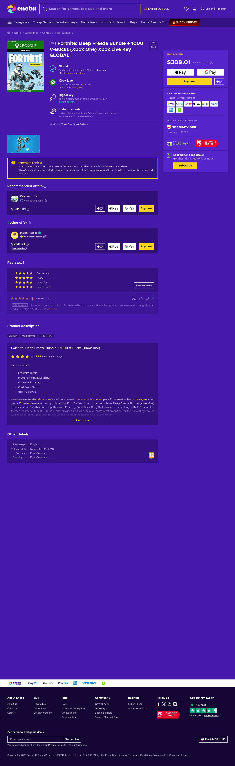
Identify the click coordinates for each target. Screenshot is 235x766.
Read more (82, 420)
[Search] (89, 9)
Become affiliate (103, 713)
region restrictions (75, 73)
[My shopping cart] (194, 9)
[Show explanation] (45, 236)
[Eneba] (21, 8)
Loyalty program (43, 713)
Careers (11, 713)
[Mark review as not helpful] (147, 299)
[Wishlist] (186, 9)
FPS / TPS (46, 336)
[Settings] (156, 9)
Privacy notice (56, 745)
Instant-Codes (28, 233)
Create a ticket (69, 713)
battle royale (139, 399)
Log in (206, 9)
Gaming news (102, 704)
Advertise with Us (137, 708)
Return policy (69, 717)
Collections (40, 708)
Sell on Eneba (135, 704)
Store (17, 33)
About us (12, 704)
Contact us (13, 708)
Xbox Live (86, 84)
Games (46, 33)
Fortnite (24, 403)
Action (13, 336)
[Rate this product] (23, 357)
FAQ (64, 704)
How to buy (40, 704)
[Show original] (134, 298)
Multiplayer (28, 336)
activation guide (74, 88)
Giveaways (101, 708)
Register (221, 9)
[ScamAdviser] (181, 127)
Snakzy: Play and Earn (106, 717)
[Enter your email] (35, 739)
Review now (144, 285)
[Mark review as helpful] (141, 299)
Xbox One (43, 399)
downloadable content (88, 399)
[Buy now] (180, 72)
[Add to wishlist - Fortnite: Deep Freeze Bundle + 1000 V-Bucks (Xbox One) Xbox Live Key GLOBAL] (153, 46)
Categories (31, 33)
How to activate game (73, 708)
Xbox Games (62, 33)
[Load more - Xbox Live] (53, 83)
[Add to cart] (219, 81)
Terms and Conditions (140, 755)
